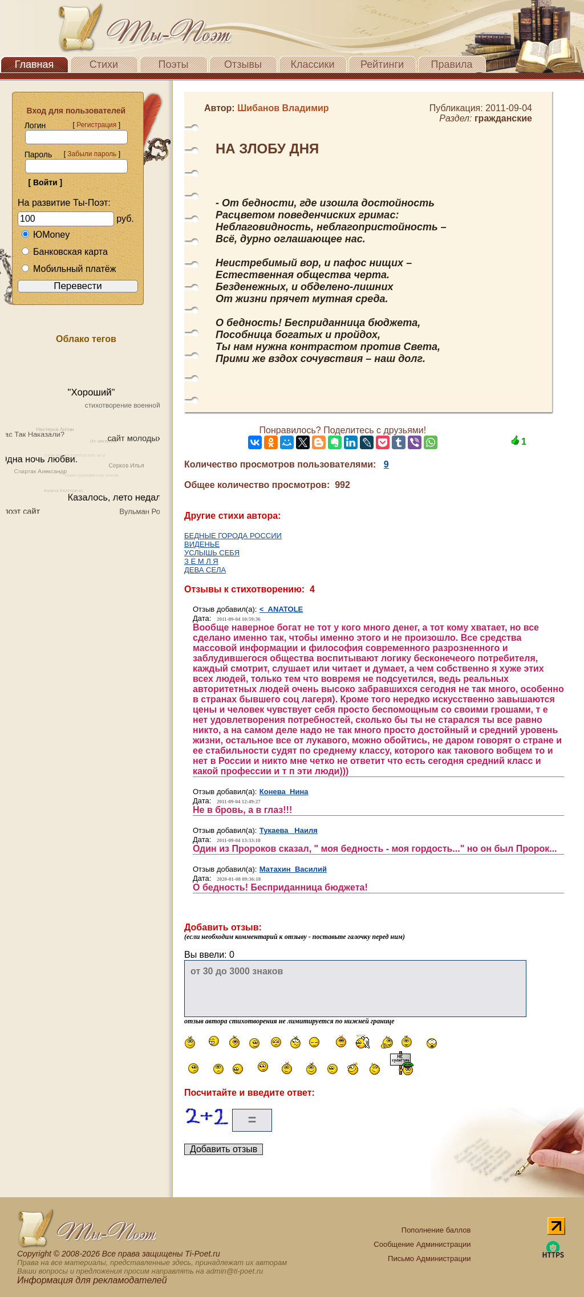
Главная (34, 64)
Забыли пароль (91, 154)
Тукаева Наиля (288, 830)
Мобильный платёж (68, 269)
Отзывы (243, 64)
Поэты (174, 64)
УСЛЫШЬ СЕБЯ (212, 552)
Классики (313, 64)
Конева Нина (284, 791)
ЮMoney (45, 234)
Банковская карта (64, 252)
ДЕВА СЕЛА (205, 570)
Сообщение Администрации (422, 1244)
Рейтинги (382, 64)
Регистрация (96, 125)
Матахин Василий (293, 869)
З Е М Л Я (201, 561)
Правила (451, 64)
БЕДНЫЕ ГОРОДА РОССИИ (233, 535)
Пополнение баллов (436, 1230)
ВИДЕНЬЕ (202, 544)
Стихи (104, 64)
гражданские (503, 118)
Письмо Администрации (429, 1258)
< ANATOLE (281, 609)
